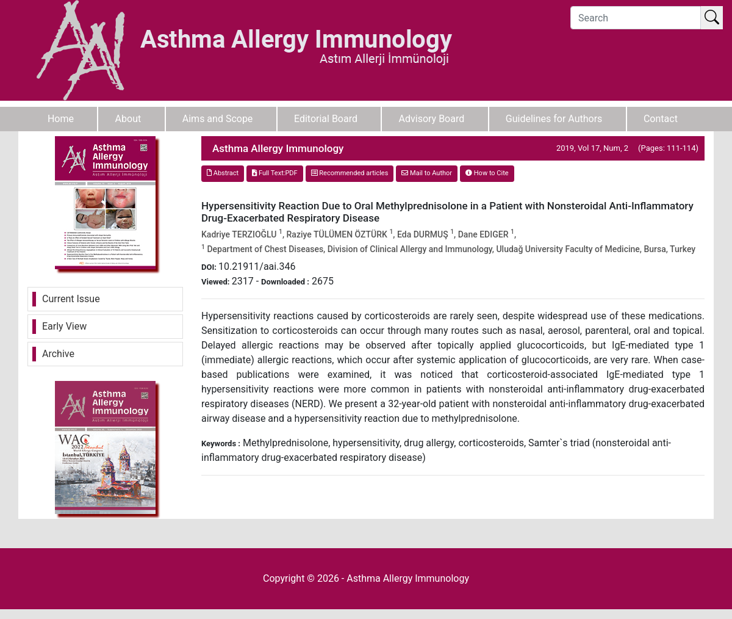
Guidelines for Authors (554, 119)
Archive (58, 354)
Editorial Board (325, 119)
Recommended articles (350, 173)
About (128, 119)
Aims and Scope (217, 119)
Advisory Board (432, 119)
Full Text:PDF (274, 173)
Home (61, 119)
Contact (661, 119)
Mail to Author (426, 173)
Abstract (223, 173)
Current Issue (71, 299)
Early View (64, 326)
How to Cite (487, 173)
